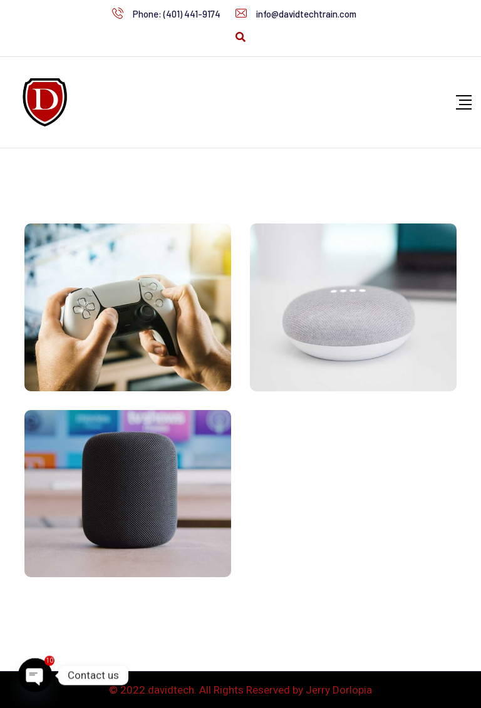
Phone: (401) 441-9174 (176, 13)
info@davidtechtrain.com (306, 13)
